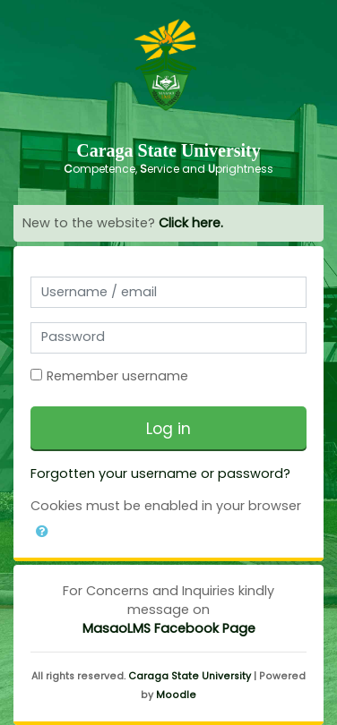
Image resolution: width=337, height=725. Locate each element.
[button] (42, 528)
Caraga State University (189, 676)
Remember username (117, 376)
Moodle (176, 695)
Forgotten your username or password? (160, 473)
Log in (168, 428)
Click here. (191, 223)
